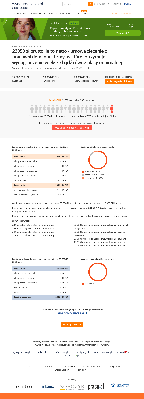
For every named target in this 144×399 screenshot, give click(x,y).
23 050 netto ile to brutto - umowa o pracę (33, 224)
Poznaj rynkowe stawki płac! (70, 312)
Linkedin (82, 369)
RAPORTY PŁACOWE (21, 14)
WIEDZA (69, 14)
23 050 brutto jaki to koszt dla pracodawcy (33, 228)
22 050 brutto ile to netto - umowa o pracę (33, 235)
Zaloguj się (103, 4)
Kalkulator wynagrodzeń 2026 (27, 46)
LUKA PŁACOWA (81, 14)
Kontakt (116, 4)
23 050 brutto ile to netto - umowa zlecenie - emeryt (100, 242)
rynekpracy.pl (82, 352)
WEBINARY (60, 14)
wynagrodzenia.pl (21, 352)
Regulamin (115, 366)
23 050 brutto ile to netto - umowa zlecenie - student (100, 238)
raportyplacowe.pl (103, 352)
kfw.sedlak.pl (62, 352)
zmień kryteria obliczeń (119, 81)
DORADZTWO (36, 14)
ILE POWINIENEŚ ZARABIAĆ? (120, 14)
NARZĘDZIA (48, 14)
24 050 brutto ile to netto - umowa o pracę (33, 231)
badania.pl (122, 352)
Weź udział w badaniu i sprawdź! (72, 127)
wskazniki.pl (72, 355)
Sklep (128, 3)
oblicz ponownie (72, 324)
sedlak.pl (41, 352)
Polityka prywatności (92, 366)
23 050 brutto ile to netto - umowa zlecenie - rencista (100, 245)
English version (62, 369)
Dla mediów (69, 366)
